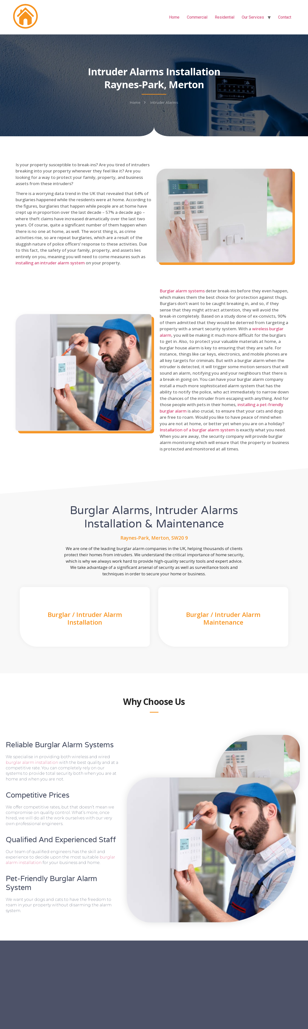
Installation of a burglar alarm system (197, 430)
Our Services (253, 17)
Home (174, 17)
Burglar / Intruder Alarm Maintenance (223, 618)
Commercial (197, 17)
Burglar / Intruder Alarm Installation (85, 618)
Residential (224, 17)
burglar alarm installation (32, 762)
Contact (284, 17)
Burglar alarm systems (182, 291)
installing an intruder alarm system (50, 263)
